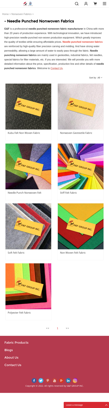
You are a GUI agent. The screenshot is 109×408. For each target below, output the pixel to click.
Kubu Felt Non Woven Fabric (24, 133)
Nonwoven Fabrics (21, 14)
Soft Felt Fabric (16, 252)
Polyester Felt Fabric (19, 312)
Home (5, 14)
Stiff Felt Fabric (68, 192)
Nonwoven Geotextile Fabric (76, 133)
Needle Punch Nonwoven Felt (24, 192)
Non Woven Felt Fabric (73, 252)
